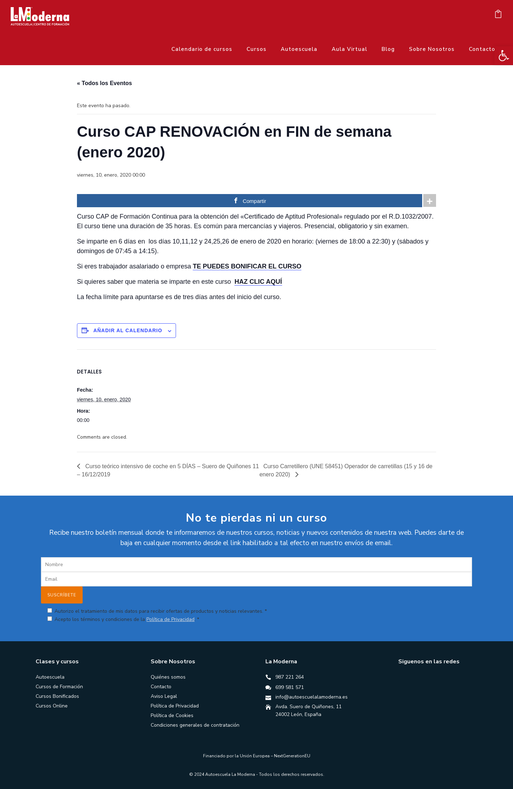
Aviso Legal (164, 696)
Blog (388, 49)
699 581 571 (289, 687)
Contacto (482, 49)
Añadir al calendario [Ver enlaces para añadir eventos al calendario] (127, 330)
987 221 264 (289, 677)
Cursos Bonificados (57, 696)
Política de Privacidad (170, 619)
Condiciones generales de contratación (195, 725)
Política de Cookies (172, 715)
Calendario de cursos (201, 49)
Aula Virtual (349, 49)
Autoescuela (299, 49)
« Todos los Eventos (104, 83)
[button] (503, 55)
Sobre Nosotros (432, 49)
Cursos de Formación (59, 686)
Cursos (256, 49)
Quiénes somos (168, 677)
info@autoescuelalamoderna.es (311, 697)
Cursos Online (52, 705)
